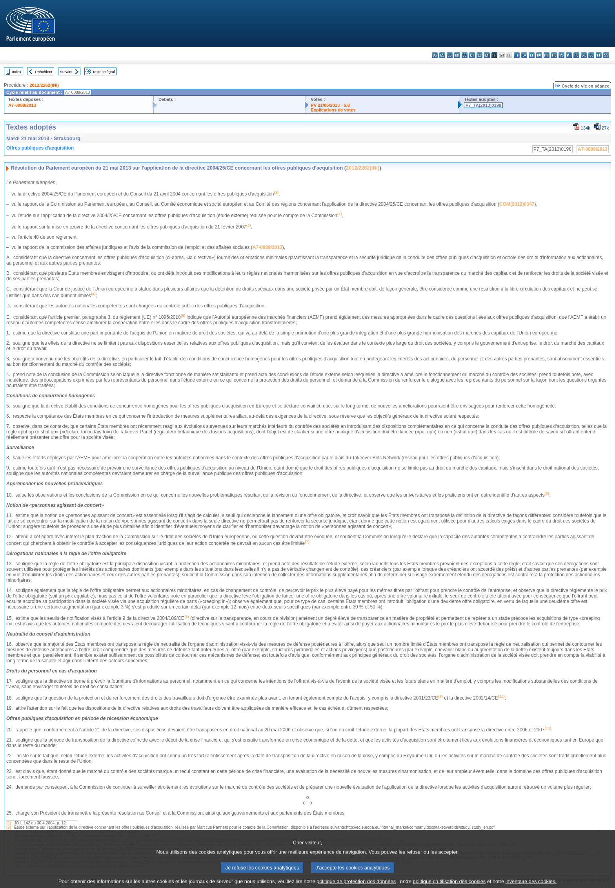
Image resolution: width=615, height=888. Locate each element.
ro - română (576, 55)
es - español (442, 55)
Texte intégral (104, 71)
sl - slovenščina (591, 55)
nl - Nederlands (554, 55)
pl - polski (561, 55)
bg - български (435, 55)
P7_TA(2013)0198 (483, 105)
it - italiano (517, 55)
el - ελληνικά (479, 55)
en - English (487, 55)
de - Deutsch (465, 55)
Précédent (44, 71)
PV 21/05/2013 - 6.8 (330, 105)
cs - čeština (450, 55)
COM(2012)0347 (516, 204)
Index (16, 71)
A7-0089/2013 (22, 105)
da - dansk (457, 55)
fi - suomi (599, 55)
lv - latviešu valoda (524, 55)
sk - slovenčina (584, 55)
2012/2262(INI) (44, 85)
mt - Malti (546, 55)
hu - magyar (539, 55)
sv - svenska (606, 55)
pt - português (569, 55)
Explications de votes (333, 110)
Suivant (66, 71)
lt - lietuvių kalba (532, 55)
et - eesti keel (472, 55)
